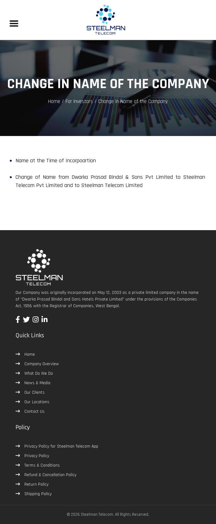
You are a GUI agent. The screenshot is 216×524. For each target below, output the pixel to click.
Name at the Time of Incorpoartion (56, 160)
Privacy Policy (36, 456)
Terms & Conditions (41, 465)
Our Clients (34, 392)
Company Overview (41, 364)
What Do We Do (38, 373)
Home (54, 101)
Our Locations (36, 402)
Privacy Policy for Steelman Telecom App (60, 446)
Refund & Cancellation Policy (49, 475)
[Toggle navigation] (14, 23)
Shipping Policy (37, 494)
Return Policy (35, 484)
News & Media (36, 383)
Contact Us (34, 411)
